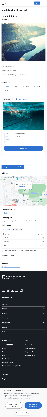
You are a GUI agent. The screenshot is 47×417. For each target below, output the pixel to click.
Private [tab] (6, 229)
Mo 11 (17, 86)
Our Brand (5, 359)
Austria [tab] (23, 304)
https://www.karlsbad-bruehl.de (11, 267)
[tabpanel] (23, 239)
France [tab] (23, 313)
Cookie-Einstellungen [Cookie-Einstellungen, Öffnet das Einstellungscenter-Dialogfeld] (23, 413)
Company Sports (30, 345)
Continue (23, 148)
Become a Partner (30, 348)
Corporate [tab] (17, 229)
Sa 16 (7, 91)
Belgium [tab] (23, 309)
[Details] (23, 116)
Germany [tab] (23, 318)
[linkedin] (8, 290)
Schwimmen (20, 134)
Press (3, 348)
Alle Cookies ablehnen (13, 405)
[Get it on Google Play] (22, 284)
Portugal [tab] (23, 327)
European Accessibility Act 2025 (11, 365)
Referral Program (30, 355)
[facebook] (16, 290)
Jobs (3, 345)
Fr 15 (38, 86)
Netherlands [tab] (23, 323)
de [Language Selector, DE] (43, 3)
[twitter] (12, 290)
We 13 (28, 86)
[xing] (21, 290)
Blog (3, 355)
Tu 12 (22, 86)
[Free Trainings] (21, 99)
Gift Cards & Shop (7, 362)
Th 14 (33, 86)
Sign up (37, 3)
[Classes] (7, 99)
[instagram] (3, 290)
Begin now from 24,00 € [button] (13, 167)
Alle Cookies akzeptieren (33, 405)
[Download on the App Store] (8, 284)
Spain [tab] (23, 332)
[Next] (44, 87)
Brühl (5, 213)
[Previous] (3, 87)
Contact (4, 352)
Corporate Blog (29, 352)
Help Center (6, 379)
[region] (23, 402)
